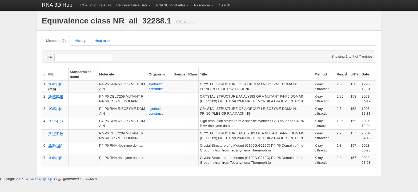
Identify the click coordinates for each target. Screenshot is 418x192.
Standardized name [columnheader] (81, 74)
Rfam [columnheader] (192, 74)
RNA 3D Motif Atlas (171, 5)
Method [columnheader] (321, 74)
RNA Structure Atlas (95, 5)
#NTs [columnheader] (355, 74)
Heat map (102, 41)
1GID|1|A (55, 109)
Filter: (62, 57)
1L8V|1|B (55, 158)
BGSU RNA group (38, 179)
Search (224, 5)
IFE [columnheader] (51, 74)
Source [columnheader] (179, 74)
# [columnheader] (44, 74)
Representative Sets (131, 5)
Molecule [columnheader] (106, 74)
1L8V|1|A (55, 145)
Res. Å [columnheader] (342, 74)
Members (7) (56, 41)
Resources (202, 5)
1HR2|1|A (55, 133)
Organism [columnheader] (156, 74)
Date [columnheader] (365, 74)
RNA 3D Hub (57, 5)
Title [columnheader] (203, 74)
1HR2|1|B (55, 96)
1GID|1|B (55, 84)
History (80, 41)
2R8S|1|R (55, 121)
